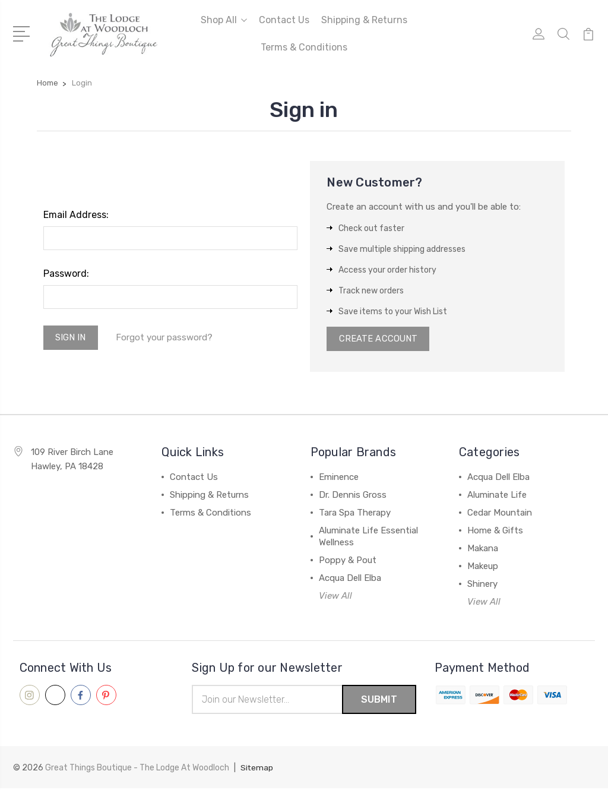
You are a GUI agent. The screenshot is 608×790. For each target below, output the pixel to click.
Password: (66, 273)
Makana (482, 550)
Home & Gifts (495, 532)
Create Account (378, 339)
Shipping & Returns (364, 20)
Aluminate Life (497, 496)
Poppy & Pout (347, 562)
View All (335, 597)
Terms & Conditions (304, 47)
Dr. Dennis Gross (353, 496)
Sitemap (257, 769)
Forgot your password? (165, 338)
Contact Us (284, 20)
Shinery (482, 585)
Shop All (224, 20)
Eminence (339, 478)
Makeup (482, 568)
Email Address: (76, 214)
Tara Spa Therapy (355, 514)
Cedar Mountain (499, 514)
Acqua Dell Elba (350, 579)
